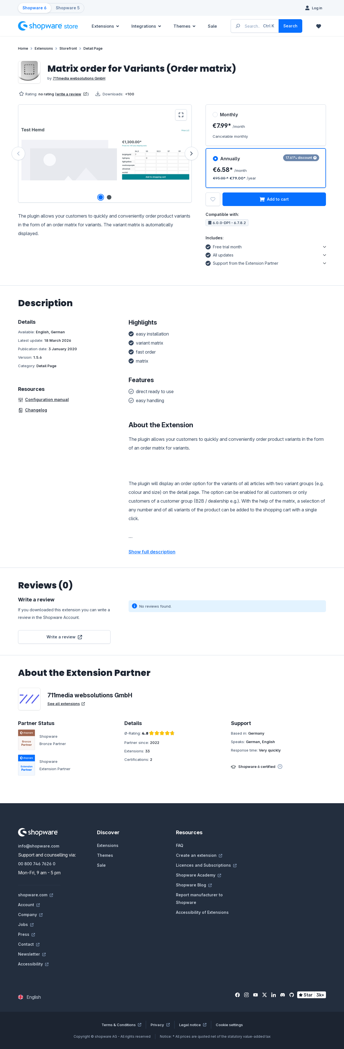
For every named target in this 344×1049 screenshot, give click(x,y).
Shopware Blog (194, 885)
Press (26, 934)
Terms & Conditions (121, 1024)
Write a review (64, 636)
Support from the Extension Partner (242, 262)
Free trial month (224, 246)
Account (29, 904)
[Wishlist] (318, 26)
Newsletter (32, 954)
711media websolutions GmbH (79, 78)
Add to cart (274, 199)
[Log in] (313, 8)
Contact (28, 944)
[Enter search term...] (255, 26)
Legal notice (192, 1024)
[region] (105, 153)
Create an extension (199, 855)
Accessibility (33, 964)
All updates (219, 254)
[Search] (290, 26)
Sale (101, 865)
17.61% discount (301, 158)
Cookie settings (229, 1024)
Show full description (152, 552)
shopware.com (35, 895)
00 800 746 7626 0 (36, 863)
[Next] (191, 153)
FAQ (179, 845)
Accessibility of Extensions (202, 912)
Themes (105, 855)
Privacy (160, 1024)
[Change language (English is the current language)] (29, 997)
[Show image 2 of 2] (109, 197)
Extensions (107, 845)
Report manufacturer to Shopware (199, 898)
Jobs (26, 924)
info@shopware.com (38, 846)
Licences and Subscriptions (206, 865)
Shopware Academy (198, 875)
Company (30, 914)
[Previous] (18, 153)
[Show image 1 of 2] (100, 197)
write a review (71, 94)
